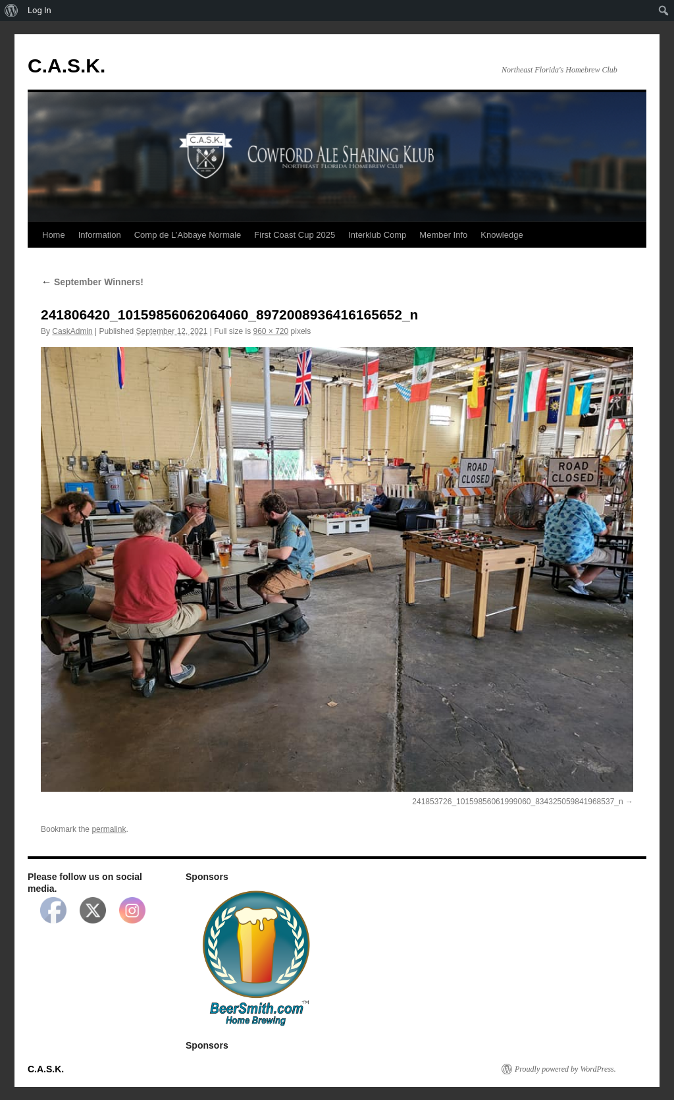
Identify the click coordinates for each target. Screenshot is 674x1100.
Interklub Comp (377, 235)
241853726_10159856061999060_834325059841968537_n (517, 801)
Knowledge (501, 235)
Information (99, 235)
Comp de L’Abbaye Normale (188, 235)
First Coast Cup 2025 (294, 235)
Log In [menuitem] (39, 10)
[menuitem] (11, 10)
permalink (108, 829)
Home (53, 235)
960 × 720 (271, 331)
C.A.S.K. (66, 65)
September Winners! (92, 282)
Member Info (443, 235)
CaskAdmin (72, 331)
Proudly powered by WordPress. (565, 1069)
